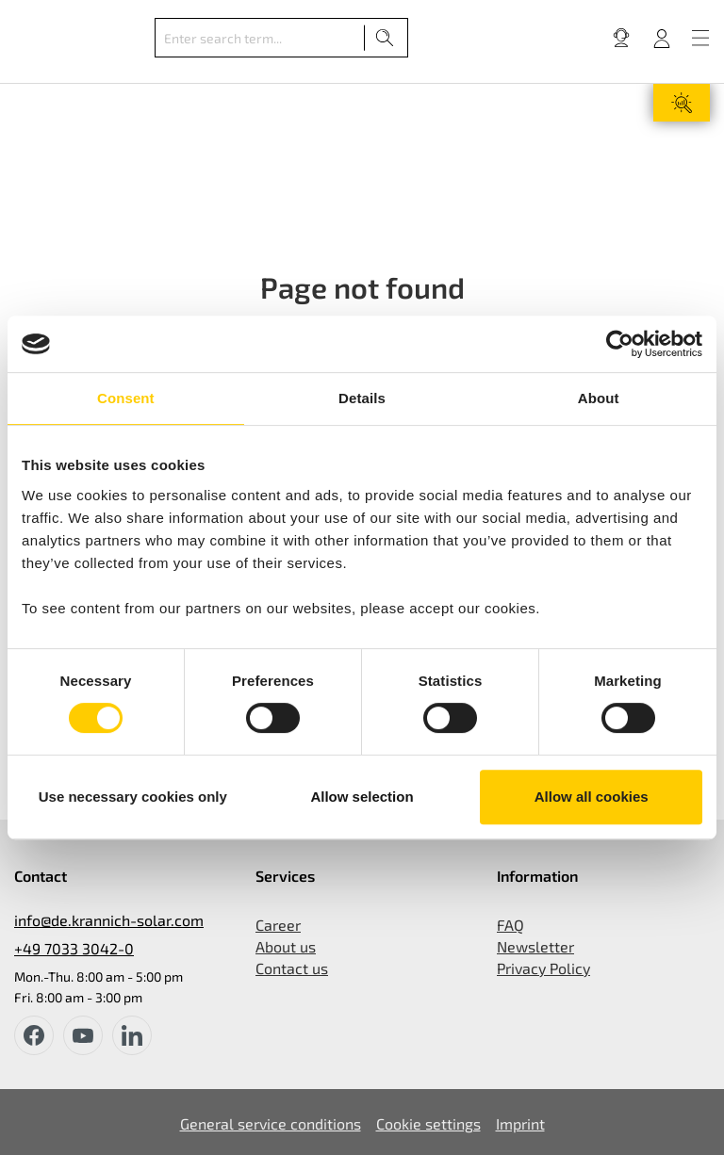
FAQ (510, 925)
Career (278, 925)
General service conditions (270, 1123)
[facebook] (34, 1035)
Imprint (520, 1123)
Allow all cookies (592, 797)
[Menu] (700, 37)
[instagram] (132, 1035)
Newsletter (535, 946)
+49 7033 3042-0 (74, 948)
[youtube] (83, 1035)
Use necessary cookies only (133, 797)
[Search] (385, 38)
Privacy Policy (543, 968)
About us (285, 946)
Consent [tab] (126, 398)
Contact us (291, 968)
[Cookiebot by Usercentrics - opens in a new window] (619, 344)
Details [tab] (362, 398)
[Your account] (662, 37)
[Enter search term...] (260, 38)
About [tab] (598, 398)
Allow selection (361, 797)
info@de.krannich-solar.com (109, 920)
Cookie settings (428, 1123)
